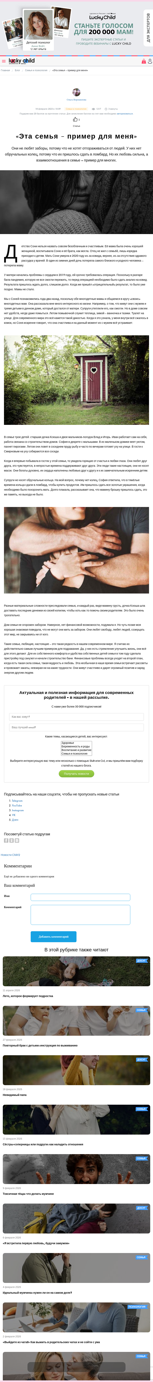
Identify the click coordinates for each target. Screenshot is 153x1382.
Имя (7, 896)
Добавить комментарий (54, 936)
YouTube (17, 805)
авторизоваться (125, 113)
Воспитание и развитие (76, 750)
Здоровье (76, 743)
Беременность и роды (76, 746)
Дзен (15, 820)
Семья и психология (76, 754)
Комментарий (13, 907)
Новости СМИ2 (10, 855)
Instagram (18, 810)
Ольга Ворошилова (76, 99)
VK (14, 815)
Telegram (17, 800)
